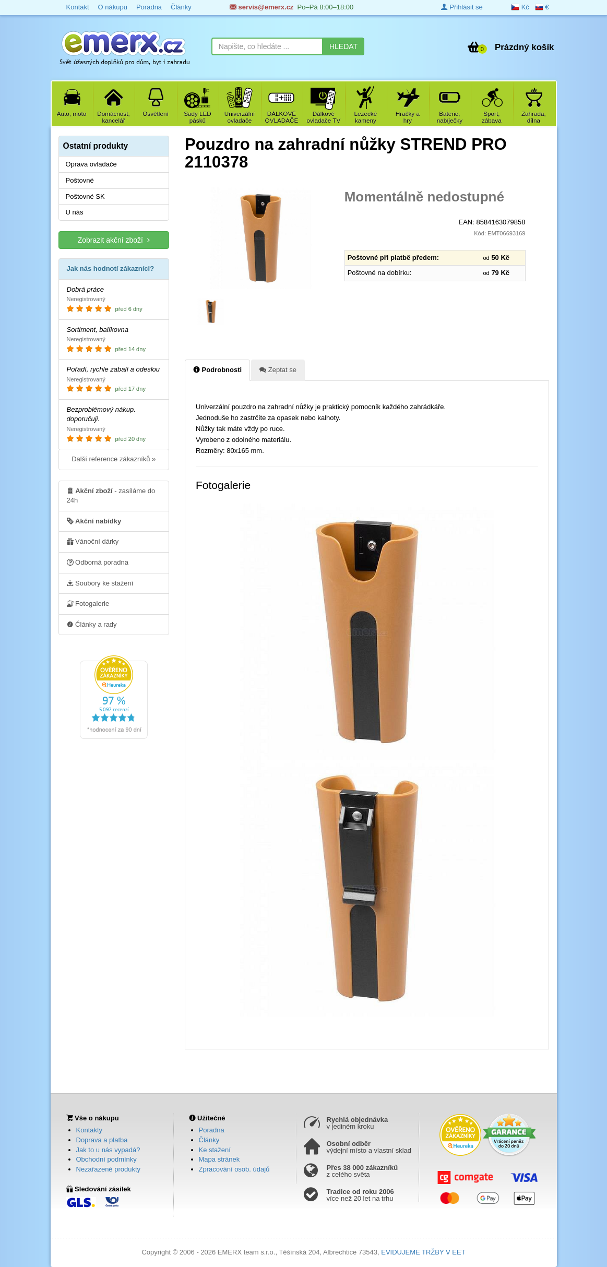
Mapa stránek (219, 1159)
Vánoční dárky (93, 541)
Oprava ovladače (91, 164)
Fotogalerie (88, 603)
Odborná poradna (98, 562)
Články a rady (92, 624)
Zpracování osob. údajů (234, 1169)
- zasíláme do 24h (111, 495)
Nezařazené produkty (108, 1169)
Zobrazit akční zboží (114, 240)
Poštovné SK (85, 196)
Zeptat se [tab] (277, 369)
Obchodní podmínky (106, 1159)
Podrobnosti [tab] (217, 369)
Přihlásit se (462, 7)
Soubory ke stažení (100, 583)
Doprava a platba (102, 1140)
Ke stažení (215, 1150)
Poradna (211, 1130)
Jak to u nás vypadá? (108, 1150)
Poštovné (80, 180)
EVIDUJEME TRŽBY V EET (423, 1252)
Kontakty (89, 1130)
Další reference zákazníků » (114, 459)
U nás (75, 212)
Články (209, 1140)
